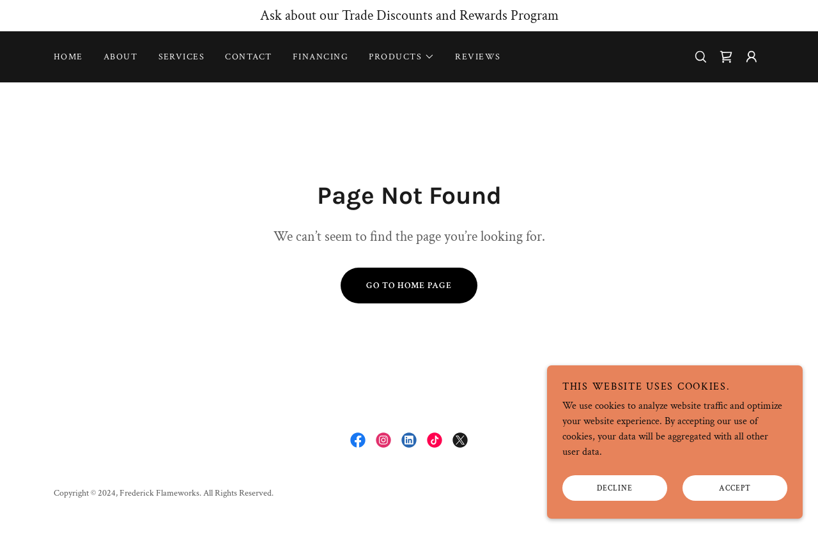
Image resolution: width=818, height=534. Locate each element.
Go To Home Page (409, 285)
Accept (735, 488)
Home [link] (68, 57)
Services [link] (181, 57)
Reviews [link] (478, 57)
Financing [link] (320, 57)
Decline (615, 488)
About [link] (121, 57)
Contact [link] (248, 57)
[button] (402, 57)
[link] (726, 57)
